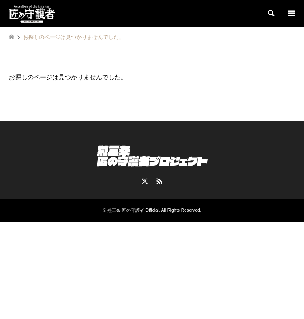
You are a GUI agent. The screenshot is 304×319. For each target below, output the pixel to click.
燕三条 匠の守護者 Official (133, 210)
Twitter (145, 181)
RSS (159, 181)
